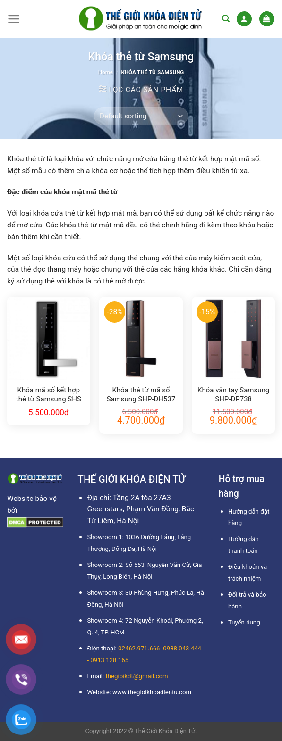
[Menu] (14, 19)
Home (105, 72)
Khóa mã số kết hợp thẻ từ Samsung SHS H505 (48, 395)
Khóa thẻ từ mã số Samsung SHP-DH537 (141, 395)
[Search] (226, 18)
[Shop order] (141, 116)
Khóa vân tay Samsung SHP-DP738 (233, 395)
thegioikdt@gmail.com (137, 676)
